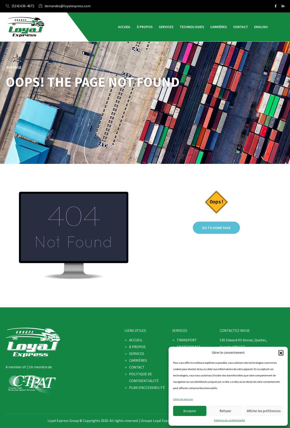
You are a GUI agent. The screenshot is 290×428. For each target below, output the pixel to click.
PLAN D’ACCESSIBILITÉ (147, 387)
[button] (281, 352)
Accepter (189, 411)
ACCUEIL (124, 26)
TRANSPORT (187, 340)
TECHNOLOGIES (192, 26)
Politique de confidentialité (229, 420)
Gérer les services (183, 399)
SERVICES (166, 26)
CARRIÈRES (218, 26)
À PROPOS (145, 26)
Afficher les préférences (264, 411)
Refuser (225, 411)
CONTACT (240, 26)
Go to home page (216, 227)
